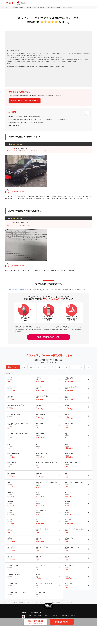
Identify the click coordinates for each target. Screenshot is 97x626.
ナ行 (52, 367)
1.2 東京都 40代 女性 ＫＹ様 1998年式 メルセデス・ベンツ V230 (25, 122)
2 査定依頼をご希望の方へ (15, 125)
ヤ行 (73, 367)
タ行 (45, 367)
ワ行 (87, 367)
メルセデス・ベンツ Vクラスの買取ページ (17, 290)
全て (16, 367)
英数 (9, 367)
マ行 (66, 367)
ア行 (23, 367)
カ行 (31, 367)
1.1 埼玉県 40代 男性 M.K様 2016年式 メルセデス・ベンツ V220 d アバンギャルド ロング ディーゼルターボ (37, 119)
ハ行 (59, 367)
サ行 (38, 367)
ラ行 (80, 367)
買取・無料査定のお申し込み (48, 337)
